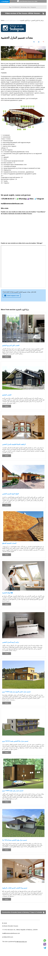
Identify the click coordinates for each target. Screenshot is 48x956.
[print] (38, 41)
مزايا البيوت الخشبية (25, 20)
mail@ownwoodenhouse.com (11, 933)
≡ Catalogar (5, 1)
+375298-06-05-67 (7, 199)
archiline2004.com (7, 937)
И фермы (4, 73)
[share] (34, 41)
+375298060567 (15, 7)
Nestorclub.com (22, 941)
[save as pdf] (43, 41)
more (6, 357)
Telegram (32, 7)
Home (2, 20)
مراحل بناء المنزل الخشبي (37, 20)
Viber (28, 7)
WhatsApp (24, 7)
